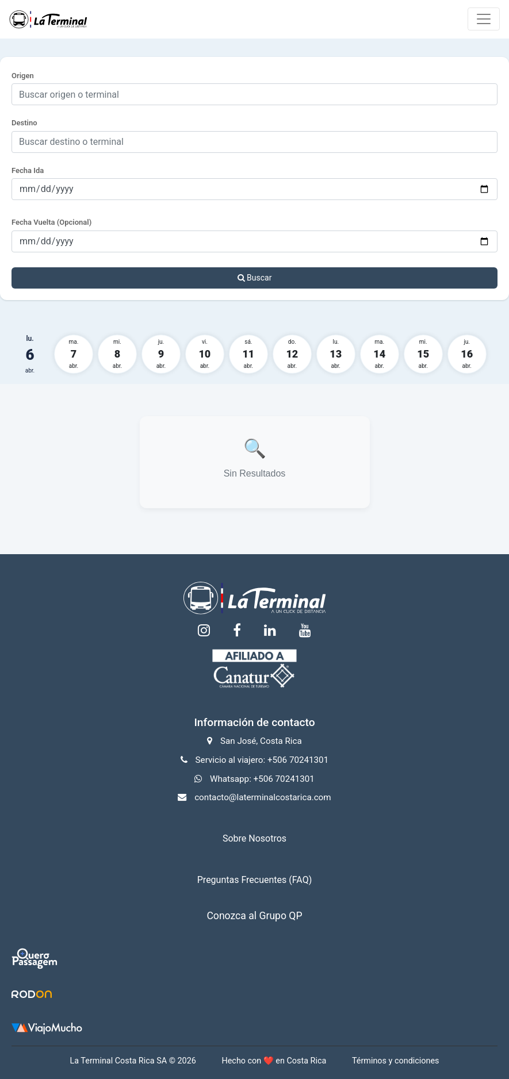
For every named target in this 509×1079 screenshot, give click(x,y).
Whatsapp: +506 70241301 (262, 779)
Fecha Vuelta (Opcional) (51, 222)
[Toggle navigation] (484, 18)
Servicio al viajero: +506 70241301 (262, 760)
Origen (23, 75)
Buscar (255, 277)
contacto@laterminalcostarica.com (262, 797)
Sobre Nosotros (254, 838)
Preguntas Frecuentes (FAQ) (254, 879)
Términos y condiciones (395, 1061)
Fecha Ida (28, 170)
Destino (24, 122)
